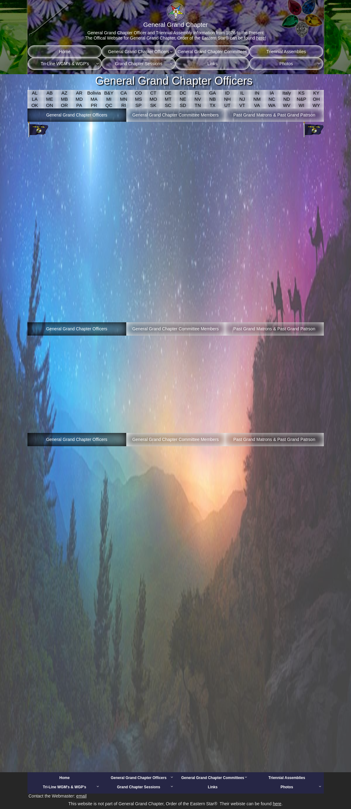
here (277, 803)
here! (261, 38)
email (81, 796)
